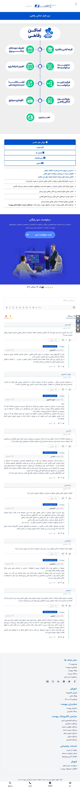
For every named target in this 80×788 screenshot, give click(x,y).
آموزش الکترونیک (71, 693)
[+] (39, 307)
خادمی (53, 456)
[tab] (40, 142)
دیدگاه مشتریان (72, 711)
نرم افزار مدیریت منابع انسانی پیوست (20, 205)
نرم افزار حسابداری (71, 723)
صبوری (53, 616)
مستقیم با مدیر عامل (70, 677)
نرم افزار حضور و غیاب (70, 733)
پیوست (61, 346)
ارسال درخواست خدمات (69, 753)
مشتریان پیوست (71, 708)
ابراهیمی (52, 564)
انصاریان (52, 350)
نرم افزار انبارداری (71, 740)
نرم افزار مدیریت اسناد (70, 730)
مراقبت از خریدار (72, 750)
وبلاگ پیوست (72, 670)
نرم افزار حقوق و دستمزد (69, 727)
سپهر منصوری (51, 399)
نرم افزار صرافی (72, 736)
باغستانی (52, 508)
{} (36, 307)
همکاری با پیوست (71, 667)
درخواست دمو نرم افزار (70, 765)
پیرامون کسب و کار (71, 699)
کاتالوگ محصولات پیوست (68, 769)
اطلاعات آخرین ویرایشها (69, 756)
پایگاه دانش (73, 696)
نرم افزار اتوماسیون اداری (69, 720)
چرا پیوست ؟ (73, 664)
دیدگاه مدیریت (72, 674)
